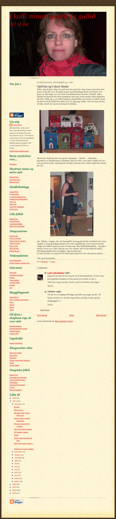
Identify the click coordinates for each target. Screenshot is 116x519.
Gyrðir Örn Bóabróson (18, 197)
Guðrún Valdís (15, 282)
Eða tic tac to (18, 410)
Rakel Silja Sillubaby (17, 226)
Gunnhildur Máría (16, 224)
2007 (14, 401)
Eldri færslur (101, 315)
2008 (14, 398)
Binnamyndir (14, 182)
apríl (16, 472)
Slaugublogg (14, 297)
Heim (71, 315)
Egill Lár (13, 202)
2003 (14, 493)
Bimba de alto (15, 251)
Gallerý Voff (14, 333)
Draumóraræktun (16, 326)
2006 (14, 484)
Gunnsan (17, 125)
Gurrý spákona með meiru (19, 300)
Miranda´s (13, 164)
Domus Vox (14, 375)
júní (16, 467)
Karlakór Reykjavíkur (17, 385)
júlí (15, 463)
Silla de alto (14, 236)
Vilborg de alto (15, 243)
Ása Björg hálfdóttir (17, 207)
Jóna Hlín (13, 272)
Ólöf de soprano (15, 238)
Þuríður (12, 285)
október (17, 455)
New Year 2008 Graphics (23, 429)
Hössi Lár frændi (16, 353)
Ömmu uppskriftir (16, 343)
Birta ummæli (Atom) (64, 321)
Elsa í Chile (14, 246)
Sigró (11, 302)
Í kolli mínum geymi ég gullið (52, 16)
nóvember (18, 452)
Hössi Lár (13, 204)
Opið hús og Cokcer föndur (24, 449)
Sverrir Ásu (14, 209)
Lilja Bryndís (14, 194)
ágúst (16, 461)
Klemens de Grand (16, 275)
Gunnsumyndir (15, 180)
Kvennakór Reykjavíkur (18, 377)
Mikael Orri (14, 219)
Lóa (11, 287)
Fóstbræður (14, 382)
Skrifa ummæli (44, 310)
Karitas (12, 277)
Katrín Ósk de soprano (18, 241)
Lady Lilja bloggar (55, 273)
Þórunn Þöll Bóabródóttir (19, 199)
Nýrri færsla (42, 315)
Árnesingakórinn (15, 390)
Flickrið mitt (14, 177)
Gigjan (12, 387)
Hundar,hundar (15, 331)
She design (13, 355)
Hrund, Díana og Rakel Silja (20, 263)
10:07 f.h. (50, 286)
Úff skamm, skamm (21, 432)
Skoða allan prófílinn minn (19, 151)
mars (16, 475)
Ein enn (17, 407)
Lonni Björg (14, 192)
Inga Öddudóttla (15, 260)
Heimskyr (13, 358)
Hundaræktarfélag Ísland (18, 328)
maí (15, 469)
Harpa (12, 310)
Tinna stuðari (14, 280)
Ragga (12, 307)
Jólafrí (16, 435)
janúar (16, 481)
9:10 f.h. (50, 304)
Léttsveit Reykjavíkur (17, 380)
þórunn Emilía (15, 221)
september (18, 458)
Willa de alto (14, 248)
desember (18, 404)
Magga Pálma (14, 365)
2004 (14, 490)
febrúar (17, 478)
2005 (14, 487)
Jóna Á (12, 305)
